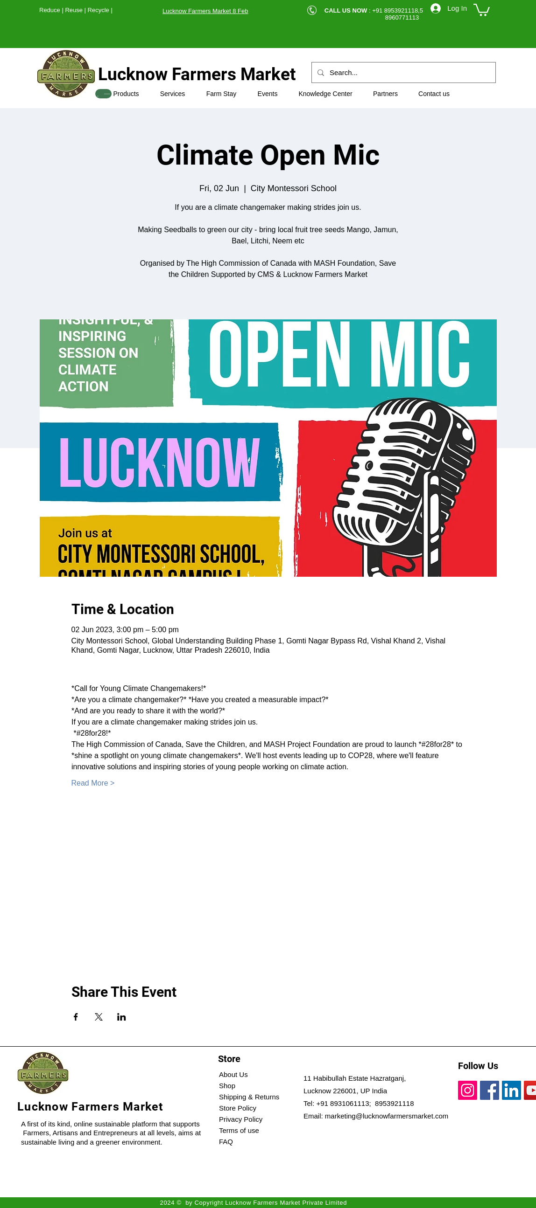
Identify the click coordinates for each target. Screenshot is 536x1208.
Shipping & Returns (249, 1097)
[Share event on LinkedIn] (121, 1017)
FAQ (226, 1142)
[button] (481, 9)
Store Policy (237, 1108)
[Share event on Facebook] (75, 1017)
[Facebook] (489, 1090)
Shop (227, 1086)
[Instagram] (467, 1090)
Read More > (93, 783)
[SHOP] (103, 93)
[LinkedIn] (511, 1090)
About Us (233, 1074)
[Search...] (403, 72)
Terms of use (239, 1130)
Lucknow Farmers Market (197, 74)
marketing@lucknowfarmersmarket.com (386, 1116)
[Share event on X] (98, 1017)
